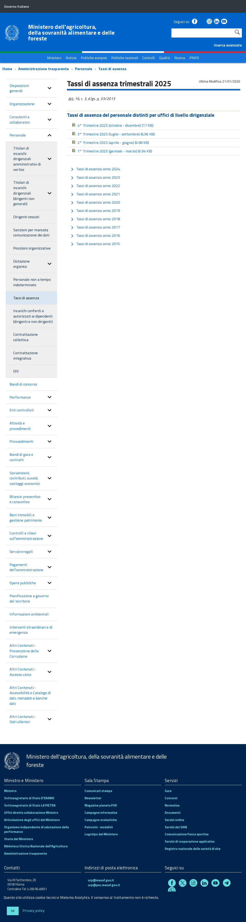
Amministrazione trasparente (43, 69)
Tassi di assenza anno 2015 (95, 244)
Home (7, 69)
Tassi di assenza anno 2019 (95, 210)
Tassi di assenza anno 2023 (95, 177)
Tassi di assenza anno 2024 (95, 169)
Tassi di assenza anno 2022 (95, 186)
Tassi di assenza (112, 69)
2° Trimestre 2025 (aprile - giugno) (110, 142)
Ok (13, 911)
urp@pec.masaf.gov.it (104, 885)
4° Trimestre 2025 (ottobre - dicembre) (112, 125)
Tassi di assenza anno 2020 (95, 202)
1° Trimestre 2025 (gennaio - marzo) (112, 151)
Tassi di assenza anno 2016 (95, 235)
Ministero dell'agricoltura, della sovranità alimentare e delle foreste (71, 32)
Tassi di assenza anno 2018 (95, 219)
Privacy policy (34, 910)
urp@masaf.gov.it (101, 880)
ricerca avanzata (228, 45)
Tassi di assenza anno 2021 (95, 194)
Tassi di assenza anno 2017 (95, 227)
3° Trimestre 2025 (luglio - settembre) (113, 134)
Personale (83, 69)
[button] (49, 88)
